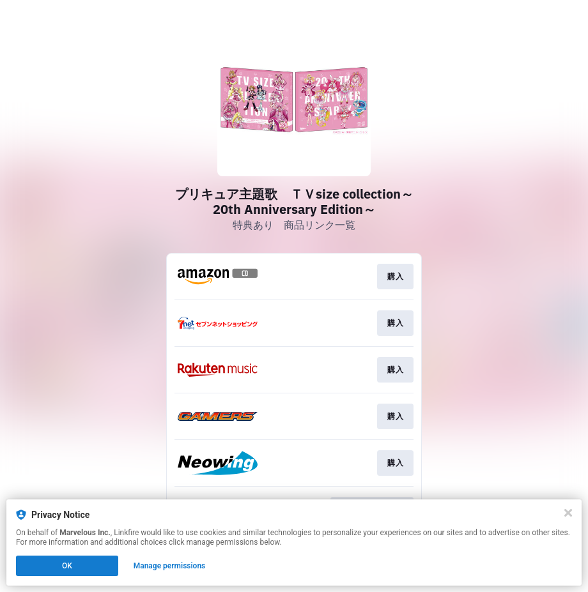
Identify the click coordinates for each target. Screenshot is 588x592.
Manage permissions (170, 565)
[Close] (568, 513)
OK (67, 565)
